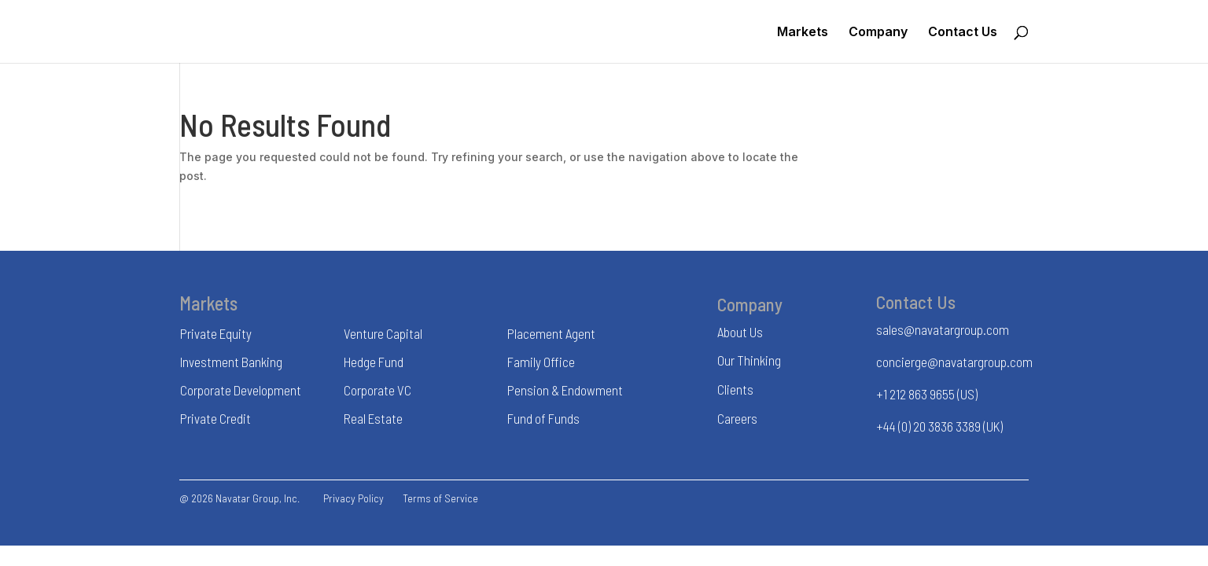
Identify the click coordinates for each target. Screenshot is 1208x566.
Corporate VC (377, 390)
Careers (737, 418)
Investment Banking (231, 361)
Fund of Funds (543, 418)
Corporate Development (240, 390)
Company (878, 32)
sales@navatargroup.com (942, 329)
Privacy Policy (353, 498)
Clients (735, 389)
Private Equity (216, 333)
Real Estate (373, 418)
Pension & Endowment (565, 390)
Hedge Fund (373, 361)
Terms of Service (440, 498)
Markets (802, 32)
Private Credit (215, 418)
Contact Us (962, 32)
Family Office (541, 361)
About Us (740, 332)
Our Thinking (749, 360)
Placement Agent (551, 333)
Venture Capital (383, 333)
